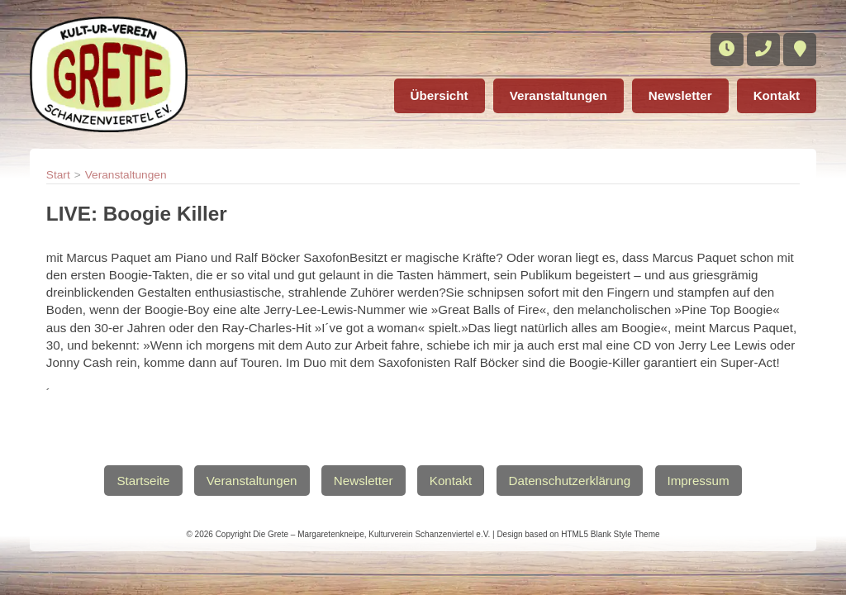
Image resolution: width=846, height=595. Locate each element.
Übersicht (439, 95)
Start (58, 175)
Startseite (142, 481)
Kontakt (777, 95)
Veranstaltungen (558, 95)
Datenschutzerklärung (570, 481)
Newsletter (680, 95)
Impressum (699, 481)
